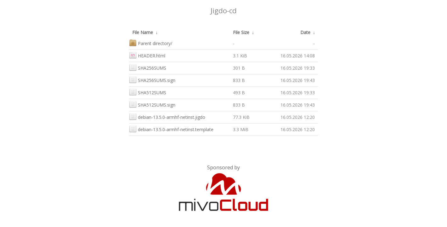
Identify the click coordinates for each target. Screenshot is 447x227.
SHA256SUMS (147, 67)
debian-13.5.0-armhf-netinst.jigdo (167, 116)
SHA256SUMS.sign (152, 79)
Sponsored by (223, 167)
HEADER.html (147, 55)
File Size (241, 32)
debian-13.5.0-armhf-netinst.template (171, 128)
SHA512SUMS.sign (152, 104)
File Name (142, 32)
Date (305, 32)
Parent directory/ (150, 42)
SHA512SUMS (147, 92)
